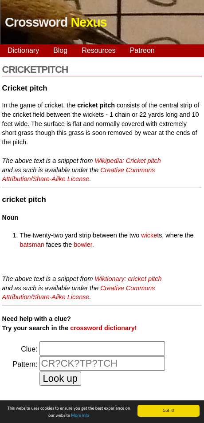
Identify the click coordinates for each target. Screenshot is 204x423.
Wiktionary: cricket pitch (127, 278)
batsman (32, 244)
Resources (98, 50)
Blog (60, 50)
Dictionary (23, 50)
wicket (150, 235)
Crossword (56, 22)
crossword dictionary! (103, 328)
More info (80, 416)
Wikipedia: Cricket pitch (127, 160)
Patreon (142, 50)
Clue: (29, 349)
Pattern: (25, 364)
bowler (83, 244)
